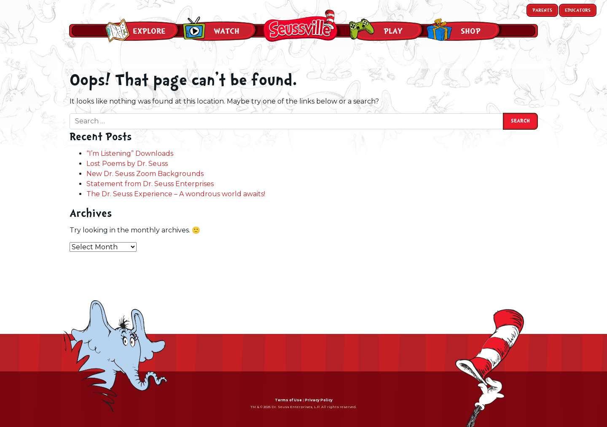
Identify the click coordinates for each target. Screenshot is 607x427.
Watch (226, 31)
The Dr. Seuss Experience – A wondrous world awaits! (175, 194)
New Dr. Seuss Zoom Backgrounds (145, 174)
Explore (149, 31)
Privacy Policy (319, 400)
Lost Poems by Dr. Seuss (127, 164)
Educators (578, 10)
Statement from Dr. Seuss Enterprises (150, 184)
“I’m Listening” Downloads (129, 153)
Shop (471, 31)
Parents (542, 10)
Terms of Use (288, 400)
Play (393, 31)
